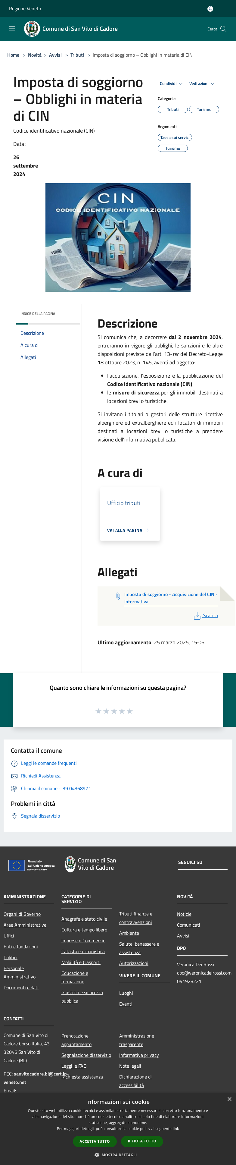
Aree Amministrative (25, 924)
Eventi (125, 1003)
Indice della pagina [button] (37, 313)
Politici (10, 957)
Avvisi (55, 54)
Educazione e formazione (74, 977)
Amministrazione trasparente (136, 1040)
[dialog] (118, 1129)
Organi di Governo (22, 914)
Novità (35, 54)
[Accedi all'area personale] (210, 9)
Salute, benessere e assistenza (139, 948)
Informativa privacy (139, 1055)
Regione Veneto (25, 8)
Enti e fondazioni (21, 946)
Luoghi (126, 993)
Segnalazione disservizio (86, 1055)
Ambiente (129, 933)
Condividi (172, 83)
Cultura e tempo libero (84, 929)
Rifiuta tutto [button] (142, 1141)
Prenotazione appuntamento (76, 1040)
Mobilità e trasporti (81, 962)
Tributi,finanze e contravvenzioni (135, 918)
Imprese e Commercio (83, 940)
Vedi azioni (202, 83)
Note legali (130, 1065)
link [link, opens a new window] (176, 1128)
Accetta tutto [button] (95, 1141)
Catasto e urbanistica (83, 951)
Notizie (184, 914)
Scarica (205, 615)
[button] (118, 1155)
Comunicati (188, 924)
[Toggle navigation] (12, 28)
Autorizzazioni (133, 963)
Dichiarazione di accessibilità (135, 1081)
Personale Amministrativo (20, 972)
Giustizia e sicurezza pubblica (82, 996)
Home (13, 54)
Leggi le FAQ (74, 1065)
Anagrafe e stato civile (84, 918)
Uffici (9, 935)
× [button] (229, 1099)
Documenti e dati (21, 987)
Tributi (77, 54)
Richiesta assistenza (82, 1076)
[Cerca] (223, 29)
